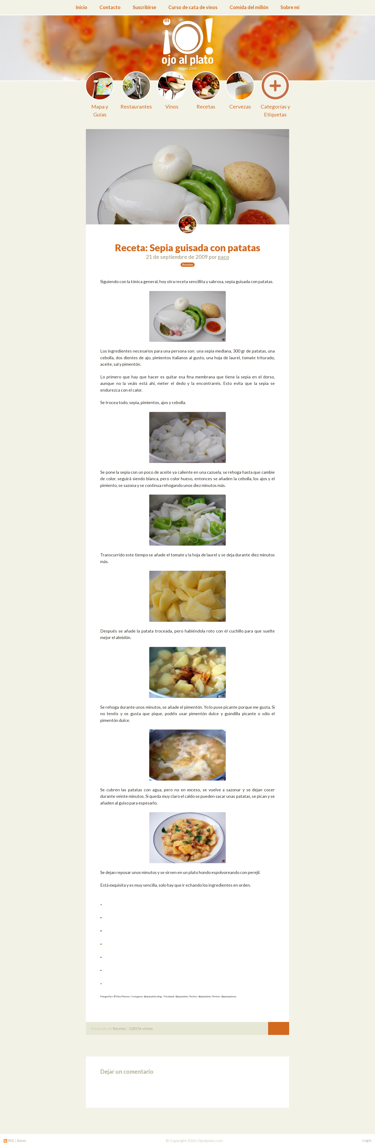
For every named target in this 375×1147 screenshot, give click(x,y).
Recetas (119, 1028)
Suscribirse (144, 7)
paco (223, 257)
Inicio (81, 7)
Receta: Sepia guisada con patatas (187, 247)
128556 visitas (141, 1028)
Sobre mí (290, 7)
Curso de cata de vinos (192, 7)
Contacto (110, 7)
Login (366, 1140)
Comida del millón (249, 7)
